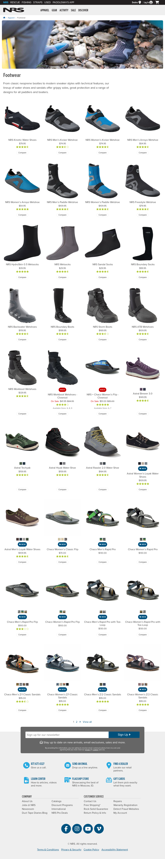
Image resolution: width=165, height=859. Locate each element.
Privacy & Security (71, 849)
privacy (88, 750)
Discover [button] (83, 10)
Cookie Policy (91, 849)
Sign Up (124, 734)
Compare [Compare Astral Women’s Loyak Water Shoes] (143, 489)
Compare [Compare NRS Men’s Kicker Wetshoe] (62, 153)
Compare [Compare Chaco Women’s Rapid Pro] (143, 562)
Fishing (26, 2)
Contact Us (90, 801)
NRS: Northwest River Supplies (13, 10)
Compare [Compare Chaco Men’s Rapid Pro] (103, 562)
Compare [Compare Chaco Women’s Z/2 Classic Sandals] (143, 710)
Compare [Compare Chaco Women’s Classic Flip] (62, 562)
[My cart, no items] (158, 2)
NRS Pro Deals (60, 812)
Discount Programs (62, 805)
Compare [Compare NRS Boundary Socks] (143, 277)
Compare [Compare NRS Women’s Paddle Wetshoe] (103, 215)
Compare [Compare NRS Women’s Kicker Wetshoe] (103, 153)
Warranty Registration (125, 805)
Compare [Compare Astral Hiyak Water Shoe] (62, 489)
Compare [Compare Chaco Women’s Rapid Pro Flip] (62, 635)
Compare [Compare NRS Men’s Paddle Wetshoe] (62, 215)
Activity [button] (64, 10)
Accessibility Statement (115, 849)
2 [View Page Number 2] (76, 722)
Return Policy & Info (95, 812)
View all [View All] (87, 722)
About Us (27, 801)
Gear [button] (54, 10)
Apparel (11, 18)
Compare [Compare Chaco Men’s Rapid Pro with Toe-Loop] (103, 635)
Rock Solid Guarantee (96, 809)
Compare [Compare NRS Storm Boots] (103, 339)
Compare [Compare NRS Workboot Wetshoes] (22, 414)
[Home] (4, 18)
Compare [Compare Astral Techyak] (22, 489)
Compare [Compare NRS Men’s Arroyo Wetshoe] (143, 153)
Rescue (15, 2)
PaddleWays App (63, 2)
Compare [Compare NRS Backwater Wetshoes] (22, 339)
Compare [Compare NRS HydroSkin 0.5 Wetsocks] (22, 277)
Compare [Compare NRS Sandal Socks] (103, 277)
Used (47, 2)
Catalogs (56, 801)
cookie (95, 750)
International (59, 809)
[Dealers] (138, 2)
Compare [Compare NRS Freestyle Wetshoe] (143, 215)
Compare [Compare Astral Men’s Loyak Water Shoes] (22, 562)
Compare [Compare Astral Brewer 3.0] (143, 414)
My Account (120, 812)
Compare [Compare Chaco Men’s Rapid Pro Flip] (22, 635)
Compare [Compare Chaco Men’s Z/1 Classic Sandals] (22, 710)
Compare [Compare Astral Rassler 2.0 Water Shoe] (103, 489)
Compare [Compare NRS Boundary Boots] (62, 339)
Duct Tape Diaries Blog (34, 812)
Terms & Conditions (48, 849)
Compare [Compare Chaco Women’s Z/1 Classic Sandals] (62, 710)
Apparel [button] (44, 10)
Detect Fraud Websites (126, 809)
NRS (5, 2)
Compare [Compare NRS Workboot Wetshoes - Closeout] (62, 414)
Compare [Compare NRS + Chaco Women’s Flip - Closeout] (103, 414)
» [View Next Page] (80, 721)
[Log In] (149, 2)
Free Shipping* (92, 805)
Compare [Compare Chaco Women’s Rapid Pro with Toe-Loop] (143, 635)
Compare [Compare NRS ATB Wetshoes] (143, 339)
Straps (37, 2)
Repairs (117, 801)
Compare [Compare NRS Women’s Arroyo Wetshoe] (22, 215)
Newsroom (28, 809)
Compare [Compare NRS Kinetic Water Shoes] (22, 153)
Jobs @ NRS (28, 805)
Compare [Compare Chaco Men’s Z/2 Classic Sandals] (103, 710)
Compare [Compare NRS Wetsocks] (62, 277)
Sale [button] (73, 10)
